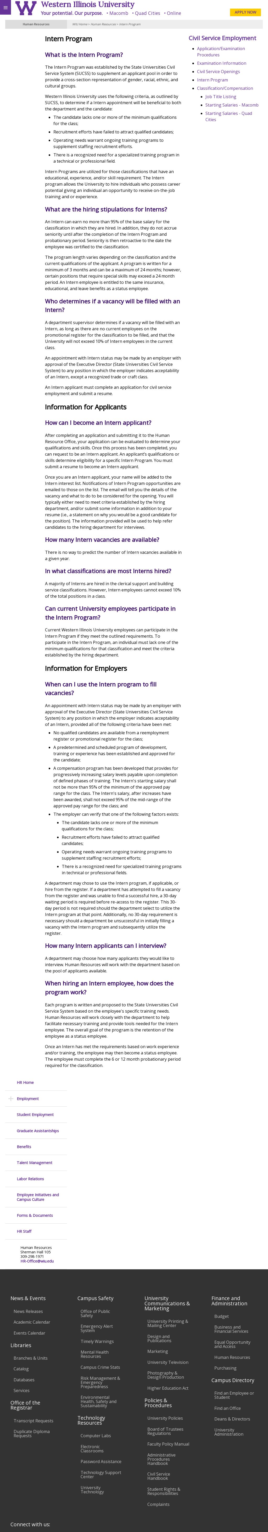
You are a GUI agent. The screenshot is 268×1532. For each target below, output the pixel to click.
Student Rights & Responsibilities (163, 1417)
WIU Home (79, 24)
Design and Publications (159, 1264)
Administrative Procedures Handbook (161, 1385)
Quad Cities (147, 13)
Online (174, 13)
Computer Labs (96, 1361)
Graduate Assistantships (38, 86)
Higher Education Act (167, 1314)
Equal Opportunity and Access (232, 1270)
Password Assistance (101, 1387)
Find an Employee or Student (234, 1321)
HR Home (25, 38)
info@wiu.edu (219, 1510)
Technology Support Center (101, 1400)
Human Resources (103, 24)
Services (22, 1316)
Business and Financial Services (231, 1255)
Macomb (118, 13)
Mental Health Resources (95, 1280)
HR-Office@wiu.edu (37, 217)
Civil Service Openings (227, 80)
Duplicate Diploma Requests (32, 1359)
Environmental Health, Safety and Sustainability (98, 1327)
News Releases (28, 1237)
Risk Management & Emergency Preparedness (100, 1308)
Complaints (158, 1430)
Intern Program (130, 24)
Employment (28, 54)
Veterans (107, 1484)
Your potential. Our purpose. (72, 13)
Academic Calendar (32, 1248)
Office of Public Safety (95, 1239)
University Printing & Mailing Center (167, 1249)
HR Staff (24, 187)
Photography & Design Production (165, 1301)
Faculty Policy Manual (168, 1370)
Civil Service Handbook (158, 1402)
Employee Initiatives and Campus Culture (38, 153)
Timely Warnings (97, 1267)
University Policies (165, 1344)
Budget (221, 1242)
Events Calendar (29, 1258)
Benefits (24, 103)
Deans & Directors (232, 1345)
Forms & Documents (35, 171)
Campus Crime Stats (100, 1293)
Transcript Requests (33, 1346)
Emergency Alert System (97, 1254)
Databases (24, 1305)
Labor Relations (30, 135)
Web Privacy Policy (253, 1521)
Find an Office (227, 1334)
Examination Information (230, 72)
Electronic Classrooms (92, 1375)
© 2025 (156, 1521)
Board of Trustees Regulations (165, 1357)
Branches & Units (31, 1284)
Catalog (21, 1295)
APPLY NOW (245, 12)
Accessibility (15, 1484)
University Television (167, 1288)
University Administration (228, 1358)
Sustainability (78, 1484)
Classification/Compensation (234, 97)
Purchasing (225, 1294)
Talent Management (34, 118)
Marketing (157, 1277)
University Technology (92, 1415)
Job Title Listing (230, 105)
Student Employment (35, 70)
